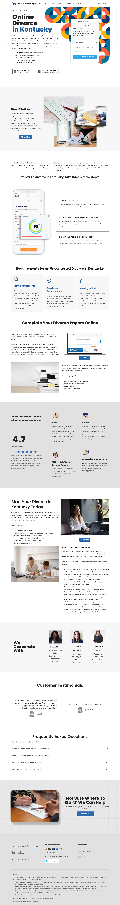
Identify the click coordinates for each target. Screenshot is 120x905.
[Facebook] (12, 858)
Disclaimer (81, 857)
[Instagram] (19, 858)
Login (99, 3)
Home (41, 3)
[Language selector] (52, 859)
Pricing (47, 3)
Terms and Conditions (85, 850)
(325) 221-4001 (50, 851)
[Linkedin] (28, 858)
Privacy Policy (82, 852)
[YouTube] (22, 858)
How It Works (56, 3)
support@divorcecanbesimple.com (57, 855)
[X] (15, 858)
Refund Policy (82, 855)
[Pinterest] (25, 858)
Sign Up (105, 3)
